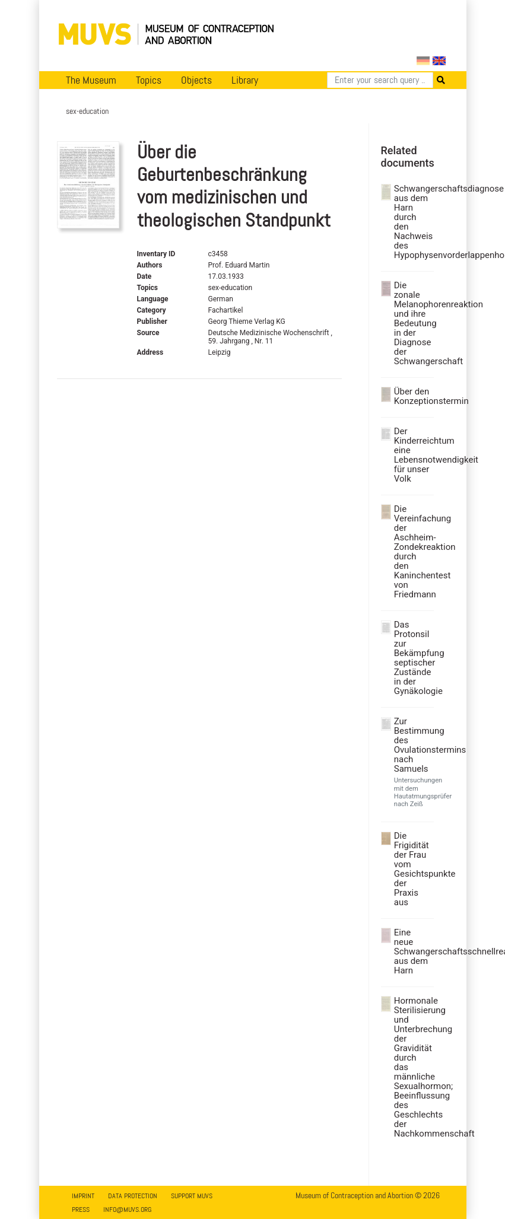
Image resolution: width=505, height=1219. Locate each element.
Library (244, 80)
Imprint (83, 1196)
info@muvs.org (127, 1209)
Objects (196, 80)
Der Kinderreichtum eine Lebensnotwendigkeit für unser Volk (412, 455)
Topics (148, 80)
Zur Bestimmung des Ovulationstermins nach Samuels (412, 745)
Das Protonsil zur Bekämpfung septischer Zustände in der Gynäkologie (412, 658)
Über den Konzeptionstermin (412, 396)
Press (81, 1209)
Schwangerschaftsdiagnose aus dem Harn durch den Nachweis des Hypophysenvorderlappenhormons (412, 222)
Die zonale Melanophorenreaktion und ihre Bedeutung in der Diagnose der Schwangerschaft (412, 323)
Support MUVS (191, 1196)
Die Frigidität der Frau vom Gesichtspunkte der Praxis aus (412, 869)
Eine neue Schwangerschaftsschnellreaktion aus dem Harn (412, 951)
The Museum (91, 80)
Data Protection (132, 1196)
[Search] (380, 80)
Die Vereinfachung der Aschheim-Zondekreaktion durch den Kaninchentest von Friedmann (412, 551)
